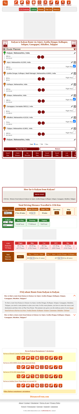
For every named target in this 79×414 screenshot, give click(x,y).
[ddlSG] (8, 225)
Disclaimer (35, 403)
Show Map (37, 154)
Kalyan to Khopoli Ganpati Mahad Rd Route (16, 353)
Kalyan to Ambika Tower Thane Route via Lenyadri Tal (19, 381)
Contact (27, 403)
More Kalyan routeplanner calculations (17, 391)
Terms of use (44, 403)
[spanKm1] (32, 258)
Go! (57, 213)
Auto (36, 144)
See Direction (27, 154)
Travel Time (8, 154)
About (21, 403)
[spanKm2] (60, 258)
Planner (41, 9)
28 (74, 44)
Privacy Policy (55, 403)
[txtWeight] (5, 222)
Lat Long (66, 154)
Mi (42, 144)
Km (47, 144)
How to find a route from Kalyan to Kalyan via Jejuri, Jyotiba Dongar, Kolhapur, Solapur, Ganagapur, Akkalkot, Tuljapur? (35, 297)
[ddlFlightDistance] (33, 213)
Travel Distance (47, 154)
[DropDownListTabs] (39, 49)
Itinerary (56, 9)
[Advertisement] (39, 26)
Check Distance (17, 154)
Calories (34, 9)
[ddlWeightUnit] (11, 222)
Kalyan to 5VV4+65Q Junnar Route (14, 372)
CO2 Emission (24, 9)
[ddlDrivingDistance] (10, 213)
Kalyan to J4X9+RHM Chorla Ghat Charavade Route (19, 363)
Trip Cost (48, 9)
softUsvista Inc (46, 410)
